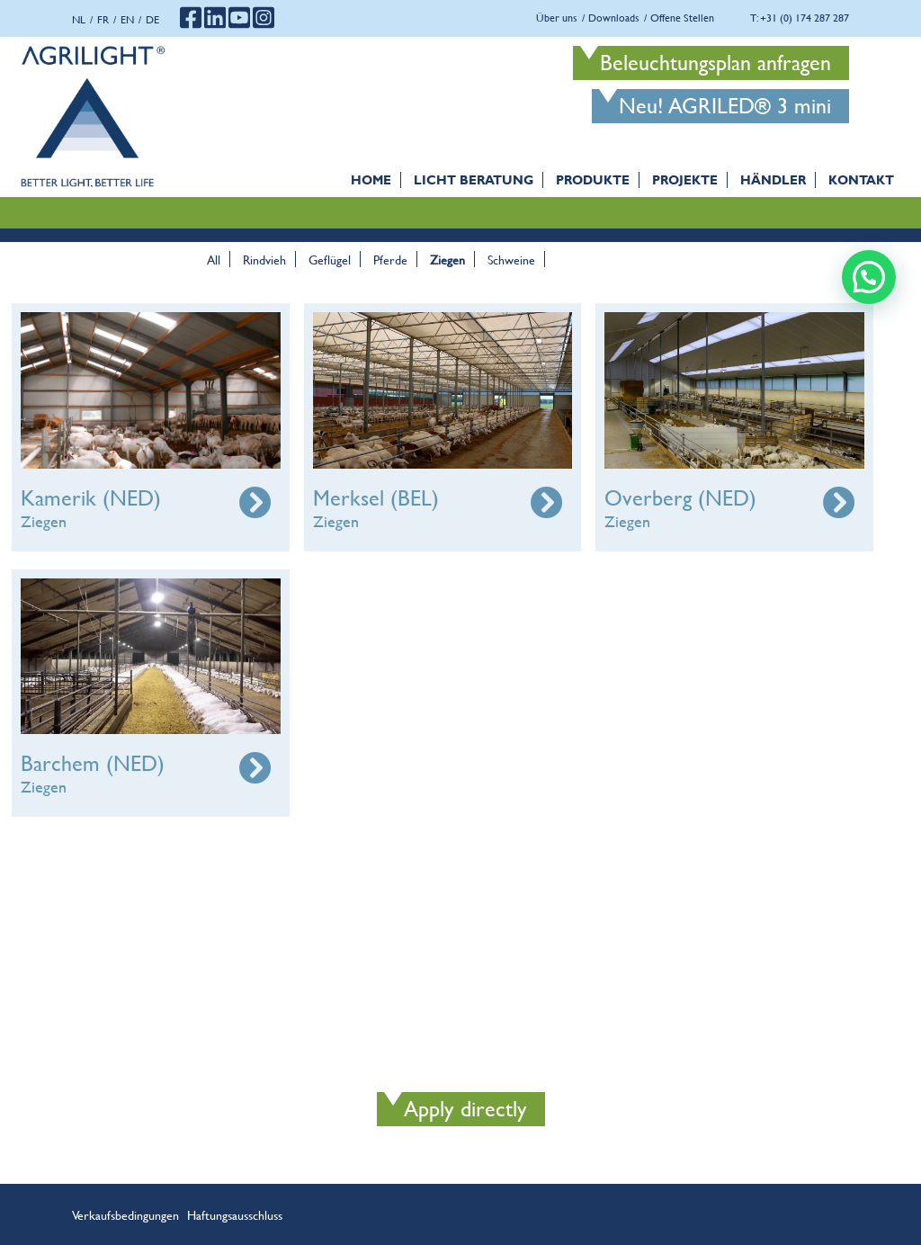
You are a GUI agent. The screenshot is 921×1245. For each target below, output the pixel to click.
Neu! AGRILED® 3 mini (725, 106)
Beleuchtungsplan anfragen (715, 62)
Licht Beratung (473, 179)
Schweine (511, 259)
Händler (773, 179)
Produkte (593, 179)
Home (371, 179)
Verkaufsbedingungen (125, 1214)
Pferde (390, 259)
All (213, 259)
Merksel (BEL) (376, 498)
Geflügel (329, 259)
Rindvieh (264, 259)
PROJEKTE (685, 179)
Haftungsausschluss (234, 1214)
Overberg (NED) (680, 498)
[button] (869, 277)
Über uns (556, 17)
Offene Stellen (682, 17)
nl (78, 19)
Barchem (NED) (93, 763)
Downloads (613, 17)
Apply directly (465, 1109)
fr (103, 19)
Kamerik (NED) (91, 498)
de (152, 19)
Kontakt (861, 179)
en (127, 19)
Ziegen (447, 259)
